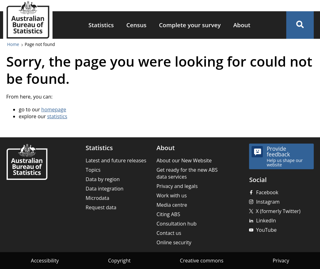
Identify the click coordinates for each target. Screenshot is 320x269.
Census (136, 25)
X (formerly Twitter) (278, 211)
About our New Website (184, 160)
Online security (174, 242)
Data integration (104, 188)
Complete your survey (190, 25)
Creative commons (201, 260)
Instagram (267, 201)
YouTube (266, 229)
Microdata (97, 198)
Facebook (267, 192)
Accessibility (45, 260)
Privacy (280, 260)
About (241, 25)
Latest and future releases (116, 160)
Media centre (172, 204)
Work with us (172, 195)
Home (13, 44)
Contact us (169, 233)
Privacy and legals (177, 186)
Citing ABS (168, 214)
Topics (93, 169)
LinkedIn (266, 220)
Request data (101, 207)
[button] (300, 25)
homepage (53, 109)
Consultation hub (177, 223)
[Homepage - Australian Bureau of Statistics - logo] (27, 20)
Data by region (103, 179)
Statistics (101, 25)
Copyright (119, 260)
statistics (57, 116)
